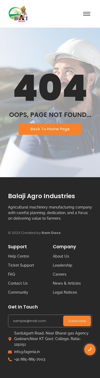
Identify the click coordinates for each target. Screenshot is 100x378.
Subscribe (77, 320)
